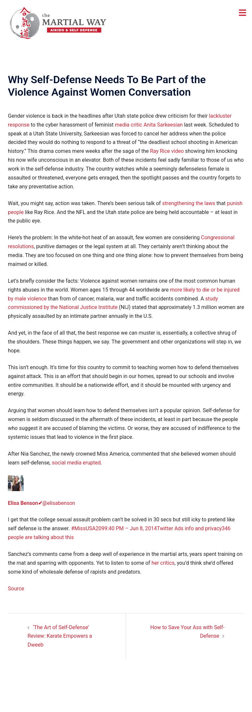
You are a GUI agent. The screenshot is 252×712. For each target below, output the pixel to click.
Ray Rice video (167, 151)
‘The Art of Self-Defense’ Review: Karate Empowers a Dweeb (60, 636)
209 (99, 528)
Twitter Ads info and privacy (189, 528)
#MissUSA (83, 528)
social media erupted (76, 463)
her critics (163, 563)
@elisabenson (41, 503)
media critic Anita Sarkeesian (149, 125)
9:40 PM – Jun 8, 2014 (130, 528)
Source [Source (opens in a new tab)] (16, 588)
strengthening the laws (188, 203)
